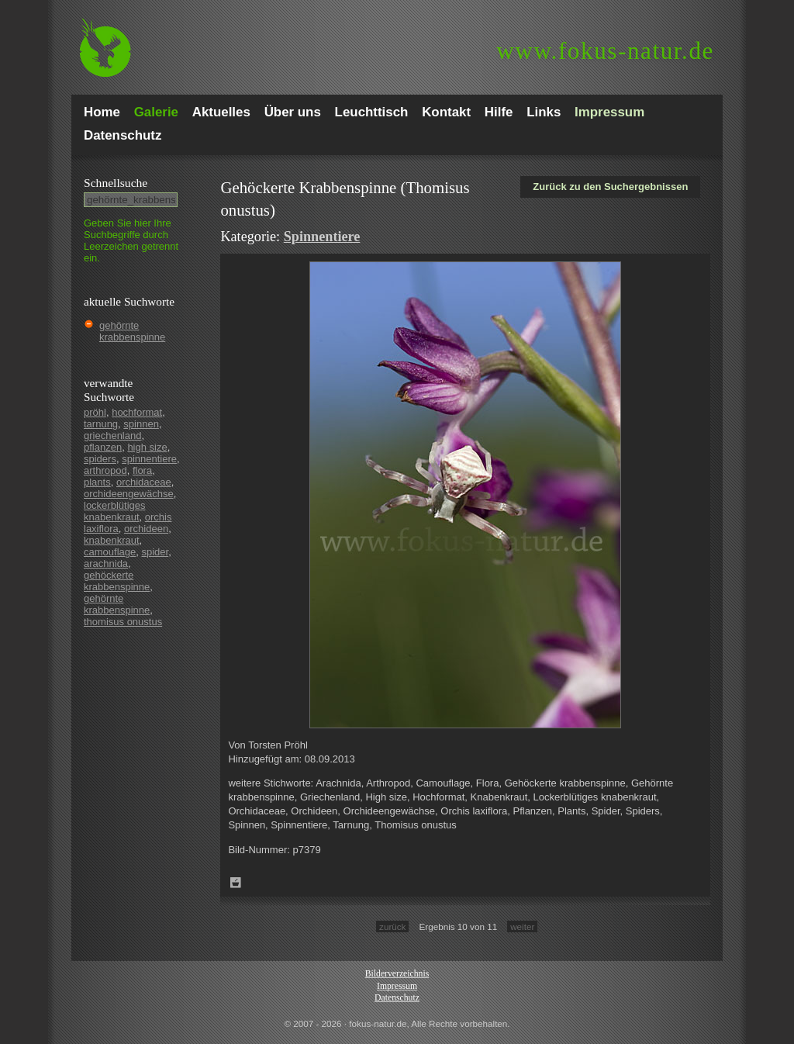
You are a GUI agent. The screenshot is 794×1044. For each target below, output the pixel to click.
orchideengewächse (129, 494)
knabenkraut (112, 540)
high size (147, 447)
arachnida (106, 563)
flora (142, 470)
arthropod (105, 470)
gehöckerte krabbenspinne (117, 581)
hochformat (137, 412)
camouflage (110, 552)
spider (154, 552)
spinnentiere (149, 459)
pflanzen (103, 447)
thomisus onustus (123, 621)
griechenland (112, 435)
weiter (522, 926)
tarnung (101, 424)
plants (97, 482)
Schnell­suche (115, 182)
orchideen (146, 528)
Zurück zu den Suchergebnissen (610, 186)
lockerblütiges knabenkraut (115, 511)
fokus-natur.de (605, 50)
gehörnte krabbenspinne (132, 331)
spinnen (141, 424)
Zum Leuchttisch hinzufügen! (235, 882)
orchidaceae (143, 482)
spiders (100, 459)
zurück (392, 926)
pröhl (95, 412)
